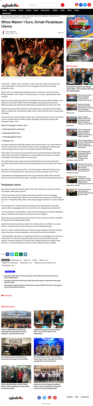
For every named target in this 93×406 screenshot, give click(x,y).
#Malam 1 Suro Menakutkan (10, 263)
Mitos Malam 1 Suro (54, 16)
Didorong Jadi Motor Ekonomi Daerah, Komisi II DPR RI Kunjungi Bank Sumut (85, 97)
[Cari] (89, 11)
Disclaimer (85, 397)
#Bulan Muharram (16, 260)
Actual (28, 10)
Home (4, 10)
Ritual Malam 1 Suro (26, 18)
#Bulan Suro (26, 260)
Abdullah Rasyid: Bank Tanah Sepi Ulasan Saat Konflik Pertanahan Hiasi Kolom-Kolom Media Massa (31, 277)
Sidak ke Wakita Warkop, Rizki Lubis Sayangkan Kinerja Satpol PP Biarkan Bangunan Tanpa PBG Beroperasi (14, 331)
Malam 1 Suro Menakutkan (41, 16)
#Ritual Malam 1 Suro (8, 265)
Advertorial (6, 13)
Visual (76, 10)
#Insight (35, 260)
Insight (55, 10)
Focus (21, 10)
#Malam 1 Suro (43, 260)
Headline (12, 10)
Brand (36, 10)
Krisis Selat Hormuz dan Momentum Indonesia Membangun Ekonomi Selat (14, 358)
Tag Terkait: (5, 260)
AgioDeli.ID (5, 84)
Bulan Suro (18, 16)
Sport (69, 10)
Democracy (45, 10)
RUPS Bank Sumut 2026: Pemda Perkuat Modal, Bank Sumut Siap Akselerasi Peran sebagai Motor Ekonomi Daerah (48, 359)
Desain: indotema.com (46, 403)
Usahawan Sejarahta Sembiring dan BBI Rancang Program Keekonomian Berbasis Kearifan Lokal (32, 281)
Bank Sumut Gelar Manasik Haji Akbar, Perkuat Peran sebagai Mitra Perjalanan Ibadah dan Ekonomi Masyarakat (47, 386)
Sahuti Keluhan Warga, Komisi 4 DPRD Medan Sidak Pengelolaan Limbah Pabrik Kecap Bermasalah (15, 386)
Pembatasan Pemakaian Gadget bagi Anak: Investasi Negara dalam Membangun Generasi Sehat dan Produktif (79, 181)
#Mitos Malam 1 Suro (26, 263)
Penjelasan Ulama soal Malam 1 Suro (10, 18)
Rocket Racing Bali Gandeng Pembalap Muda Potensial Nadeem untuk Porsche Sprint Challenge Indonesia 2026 (78, 156)
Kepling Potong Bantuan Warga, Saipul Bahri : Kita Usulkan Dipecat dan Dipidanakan (47, 331)
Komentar (61, 32)
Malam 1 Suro (30, 16)
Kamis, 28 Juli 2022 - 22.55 (12, 33)
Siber (77, 397)
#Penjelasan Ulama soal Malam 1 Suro (45, 263)
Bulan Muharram (10, 16)
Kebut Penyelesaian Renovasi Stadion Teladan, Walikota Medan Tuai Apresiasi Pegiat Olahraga (85, 133)
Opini (62, 10)
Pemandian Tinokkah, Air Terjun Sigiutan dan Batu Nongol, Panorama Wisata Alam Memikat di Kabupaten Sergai (79, 168)
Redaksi (70, 397)
